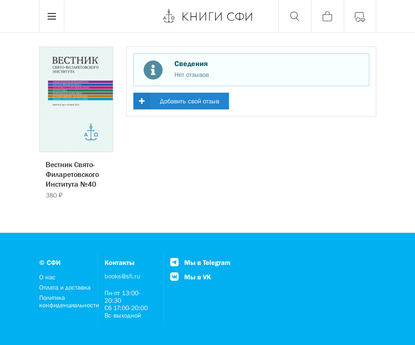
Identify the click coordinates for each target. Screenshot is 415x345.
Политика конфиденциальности (65, 301)
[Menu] (51, 16)
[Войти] (360, 16)
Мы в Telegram (200, 262)
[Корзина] (327, 16)
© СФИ (50, 262)
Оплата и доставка (64, 287)
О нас (47, 277)
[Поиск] (294, 16)
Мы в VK (190, 277)
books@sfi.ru (122, 276)
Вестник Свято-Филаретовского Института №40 (72, 174)
